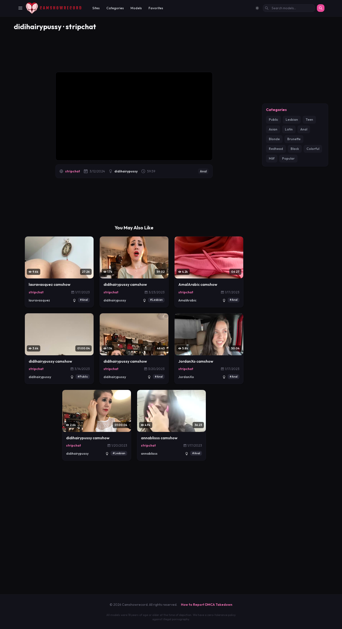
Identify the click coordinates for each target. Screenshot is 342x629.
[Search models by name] (289, 8)
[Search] (320, 8)
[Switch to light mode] (257, 8)
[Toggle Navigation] (20, 8)
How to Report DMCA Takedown (206, 604)
